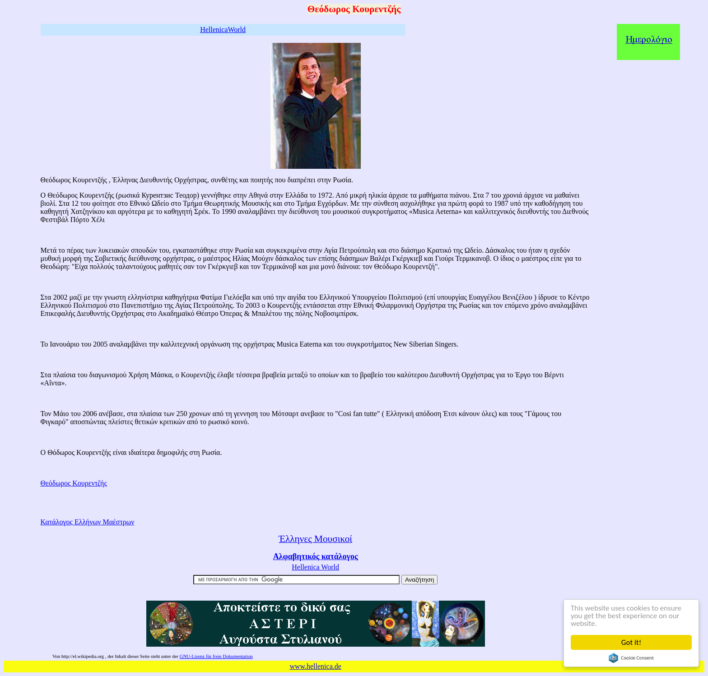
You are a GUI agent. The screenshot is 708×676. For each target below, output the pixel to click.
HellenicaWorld (223, 29)
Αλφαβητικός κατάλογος (315, 556)
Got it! (632, 642)
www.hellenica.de (315, 666)
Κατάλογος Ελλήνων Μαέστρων (88, 522)
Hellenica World (315, 567)
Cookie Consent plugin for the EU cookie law (631, 658)
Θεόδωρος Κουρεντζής (74, 483)
